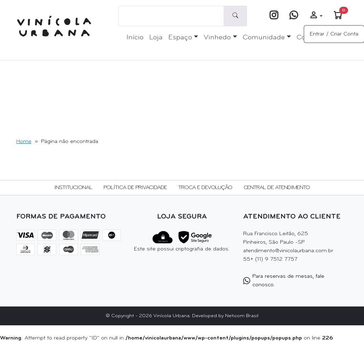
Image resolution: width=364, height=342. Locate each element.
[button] (316, 16)
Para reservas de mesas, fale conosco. (283, 281)
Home (24, 141)
